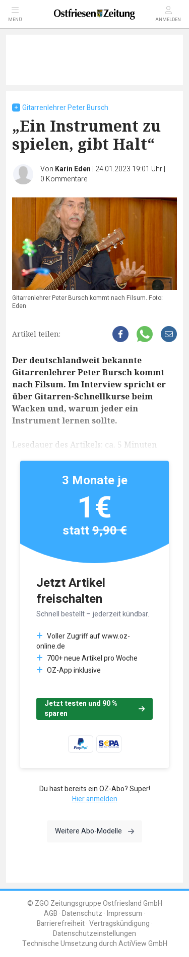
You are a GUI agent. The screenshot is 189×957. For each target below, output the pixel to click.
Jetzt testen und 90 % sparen (94, 708)
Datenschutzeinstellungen (94, 933)
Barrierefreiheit (61, 923)
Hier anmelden (94, 799)
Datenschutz (82, 913)
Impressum (124, 913)
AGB (50, 913)
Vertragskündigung (119, 923)
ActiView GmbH (142, 943)
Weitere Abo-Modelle (94, 831)
